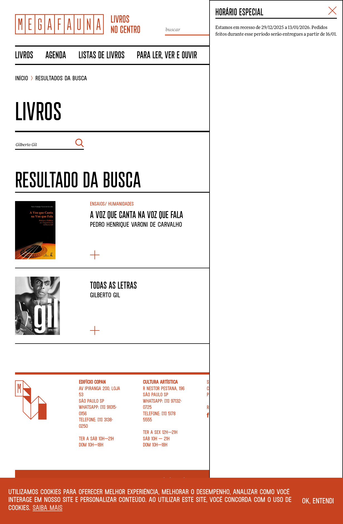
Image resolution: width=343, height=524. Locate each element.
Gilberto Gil (105, 295)
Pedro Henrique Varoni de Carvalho (136, 224)
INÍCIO (21, 78)
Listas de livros (102, 54)
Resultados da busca (61, 78)
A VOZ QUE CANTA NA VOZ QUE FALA (136, 214)
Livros (24, 54)
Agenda (55, 54)
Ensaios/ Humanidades (112, 203)
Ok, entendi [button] (318, 500)
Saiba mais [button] (47, 507)
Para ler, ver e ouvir (167, 54)
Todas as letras (113, 285)
